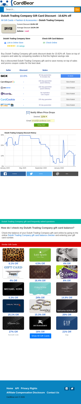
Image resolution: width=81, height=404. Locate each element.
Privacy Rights (29, 388)
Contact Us (53, 392)
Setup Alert (41, 125)
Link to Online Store (15, 43)
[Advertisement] (40, 196)
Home (10, 388)
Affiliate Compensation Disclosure (26, 392)
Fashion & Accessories (26, 20)
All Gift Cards (7, 20)
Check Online (51, 43)
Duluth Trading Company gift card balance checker (31, 235)
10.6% (23, 76)
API (17, 388)
